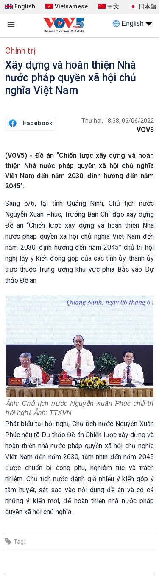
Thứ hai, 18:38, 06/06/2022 (117, 120)
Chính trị (20, 51)
